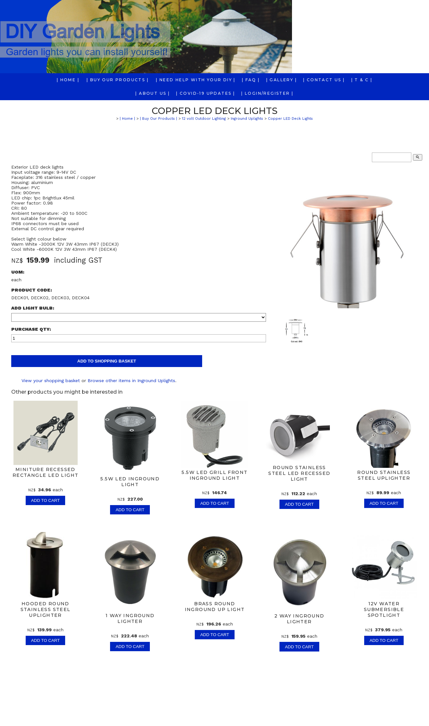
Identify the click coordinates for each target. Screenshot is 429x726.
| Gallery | (281, 79)
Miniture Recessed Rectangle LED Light (45, 472)
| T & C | (362, 79)
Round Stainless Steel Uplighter (383, 475)
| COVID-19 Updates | (205, 93)
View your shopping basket (50, 380)
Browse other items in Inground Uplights (131, 380)
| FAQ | (251, 79)
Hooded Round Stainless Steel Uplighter (45, 609)
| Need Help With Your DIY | (196, 79)
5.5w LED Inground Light (129, 481)
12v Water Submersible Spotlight (384, 609)
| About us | (152, 93)
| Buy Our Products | (118, 79)
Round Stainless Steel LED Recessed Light (299, 473)
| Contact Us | (324, 79)
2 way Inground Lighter (299, 619)
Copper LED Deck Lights (290, 118)
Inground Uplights (247, 118)
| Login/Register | (267, 93)
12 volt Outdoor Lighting (204, 118)
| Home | (68, 79)
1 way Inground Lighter (129, 618)
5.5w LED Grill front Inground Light (214, 475)
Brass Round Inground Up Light (214, 606)
